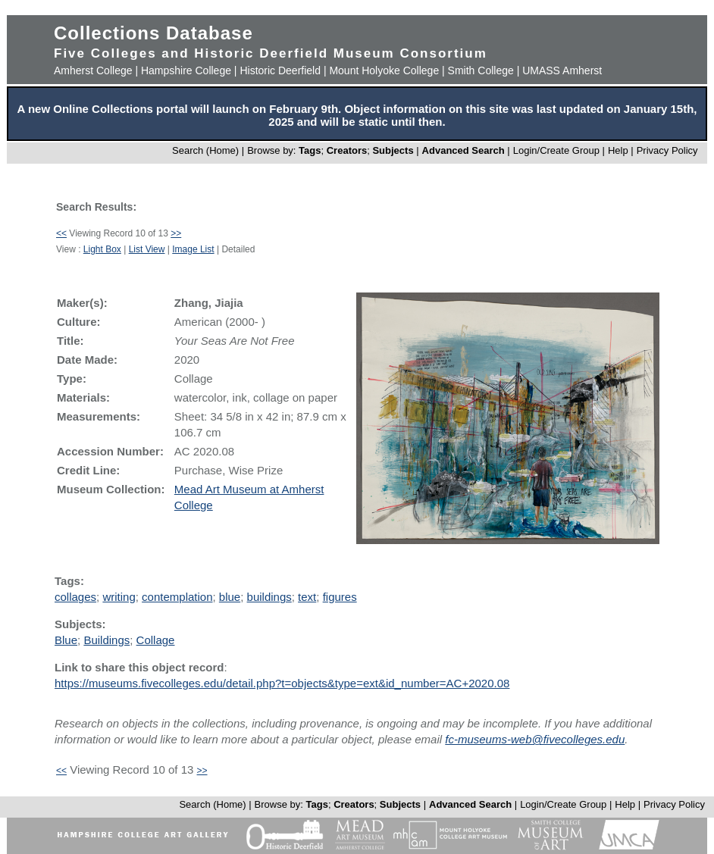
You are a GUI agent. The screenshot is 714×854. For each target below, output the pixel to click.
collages (75, 596)
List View (147, 249)
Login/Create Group (558, 150)
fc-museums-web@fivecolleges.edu (535, 739)
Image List (193, 249)
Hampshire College (186, 70)
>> (176, 233)
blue (229, 596)
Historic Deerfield (280, 70)
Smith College (481, 70)
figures (340, 596)
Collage (155, 639)
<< (61, 233)
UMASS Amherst (562, 70)
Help (618, 150)
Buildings (106, 639)
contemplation (177, 596)
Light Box (102, 249)
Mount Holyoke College (384, 70)
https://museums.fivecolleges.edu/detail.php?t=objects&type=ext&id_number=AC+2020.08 (282, 683)
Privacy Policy (667, 150)
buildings (269, 596)
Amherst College (93, 70)
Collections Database (153, 33)
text (307, 596)
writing (118, 596)
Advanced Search (463, 150)
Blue (66, 639)
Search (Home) (205, 150)
